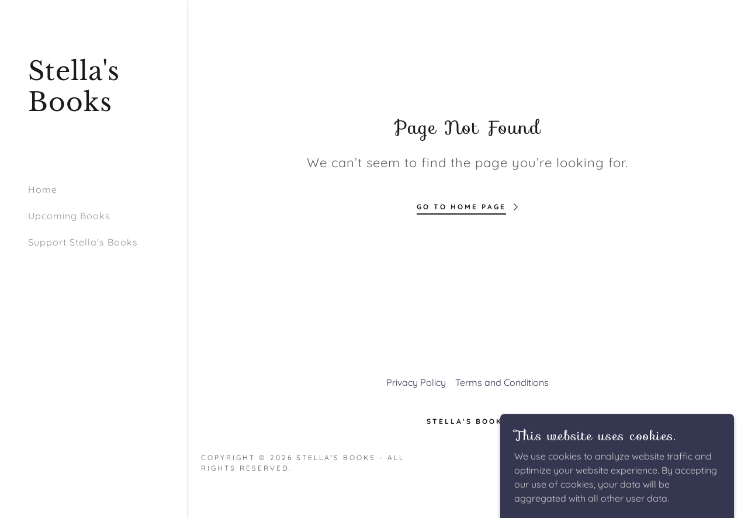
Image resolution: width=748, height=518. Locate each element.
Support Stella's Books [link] (83, 242)
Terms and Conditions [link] (502, 382)
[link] (93, 107)
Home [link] (42, 189)
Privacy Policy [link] (416, 382)
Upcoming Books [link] (69, 216)
